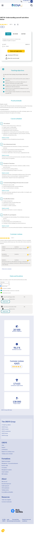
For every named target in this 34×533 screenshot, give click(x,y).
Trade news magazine (6, 499)
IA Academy (4, 467)
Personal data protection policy (16, 520)
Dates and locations (16, 276)
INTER (8, 33)
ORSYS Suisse (5, 433)
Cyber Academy (5, 471)
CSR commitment (5, 487)
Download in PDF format (12, 55)
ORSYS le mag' (5, 435)
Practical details (16, 101)
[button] (3, 530)
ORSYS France (5, 427)
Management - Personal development (10, 463)
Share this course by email (12, 58)
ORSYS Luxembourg (6, 431)
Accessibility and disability (7, 492)
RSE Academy (5, 474)
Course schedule (16, 119)
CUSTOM (23, 33)
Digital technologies (6, 461)
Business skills (5, 465)
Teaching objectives (17, 70)
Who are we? (4, 481)
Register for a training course (8, 451)
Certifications (5, 449)
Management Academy (7, 469)
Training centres (5, 490)
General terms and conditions (26, 520)
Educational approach (6, 483)
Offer (3, 445)
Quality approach (5, 485)
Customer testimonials (7, 501)
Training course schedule (7, 453)
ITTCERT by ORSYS (6, 424)
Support (3, 447)
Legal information (9, 520)
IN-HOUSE (15, 33)
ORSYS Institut (5, 429)
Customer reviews (16, 234)
